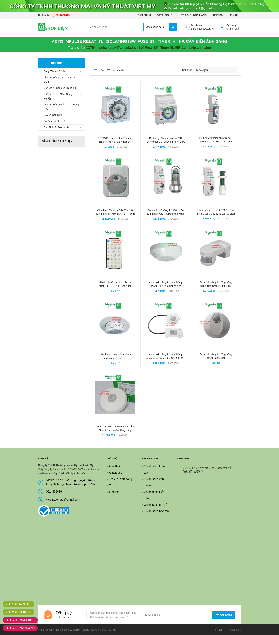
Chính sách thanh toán (155, 469)
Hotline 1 (20, 620)
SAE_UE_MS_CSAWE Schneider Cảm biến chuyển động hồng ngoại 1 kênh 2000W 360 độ (115, 430)
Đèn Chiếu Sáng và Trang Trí (60, 87)
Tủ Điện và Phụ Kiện (55, 121)
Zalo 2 (18, 612)
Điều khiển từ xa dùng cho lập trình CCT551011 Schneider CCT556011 (115, 286)
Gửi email (224, 614)
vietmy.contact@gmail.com (63, 499)
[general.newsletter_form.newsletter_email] (188, 615)
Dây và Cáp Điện (53, 114)
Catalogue (165, 15)
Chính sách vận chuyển (154, 482)
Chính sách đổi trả (155, 504)
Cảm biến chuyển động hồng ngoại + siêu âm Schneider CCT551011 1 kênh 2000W (165, 286)
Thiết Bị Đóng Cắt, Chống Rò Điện (60, 79)
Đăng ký (209, 28)
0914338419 (63, 15)
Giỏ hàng (231, 25)
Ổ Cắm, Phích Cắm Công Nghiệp (58, 96)
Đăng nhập (196, 28)
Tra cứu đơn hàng (194, 15)
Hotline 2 (20, 628)
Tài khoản (196, 25)
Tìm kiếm (218, 629)
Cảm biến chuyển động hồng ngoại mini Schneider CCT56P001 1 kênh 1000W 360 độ (165, 358)
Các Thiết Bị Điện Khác (57, 127)
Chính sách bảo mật (156, 511)
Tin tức (218, 15)
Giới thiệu (144, 15)
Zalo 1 (18, 604)
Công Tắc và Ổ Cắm (55, 71)
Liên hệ (233, 15)
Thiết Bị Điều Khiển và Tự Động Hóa (61, 106)
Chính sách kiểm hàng (154, 495)
